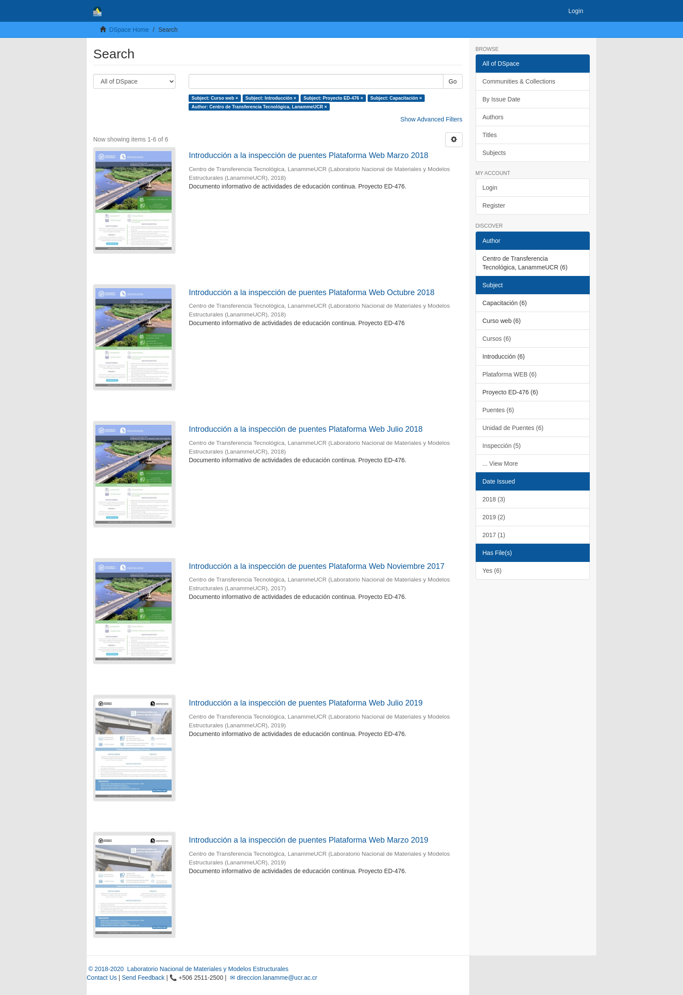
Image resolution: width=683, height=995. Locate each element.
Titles (490, 134)
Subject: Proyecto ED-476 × (333, 98)
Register (494, 205)
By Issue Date (502, 99)
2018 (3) (494, 499)
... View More (500, 463)
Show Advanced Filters (431, 119)
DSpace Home (129, 29)
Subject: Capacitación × (396, 98)
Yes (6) (492, 570)
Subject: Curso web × (215, 98)
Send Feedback (143, 977)
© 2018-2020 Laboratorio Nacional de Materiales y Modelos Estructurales (187, 968)
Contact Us (102, 977)
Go (453, 81)
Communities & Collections (519, 81)
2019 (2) (494, 517)
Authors (493, 117)
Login (490, 187)
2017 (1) (494, 534)
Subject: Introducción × (270, 98)
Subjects (494, 152)
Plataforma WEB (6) (510, 374)
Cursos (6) (497, 338)
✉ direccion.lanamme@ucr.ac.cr (272, 977)
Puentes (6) (498, 410)
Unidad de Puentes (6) (513, 427)
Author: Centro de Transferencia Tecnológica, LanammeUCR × (259, 106)
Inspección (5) (502, 445)
